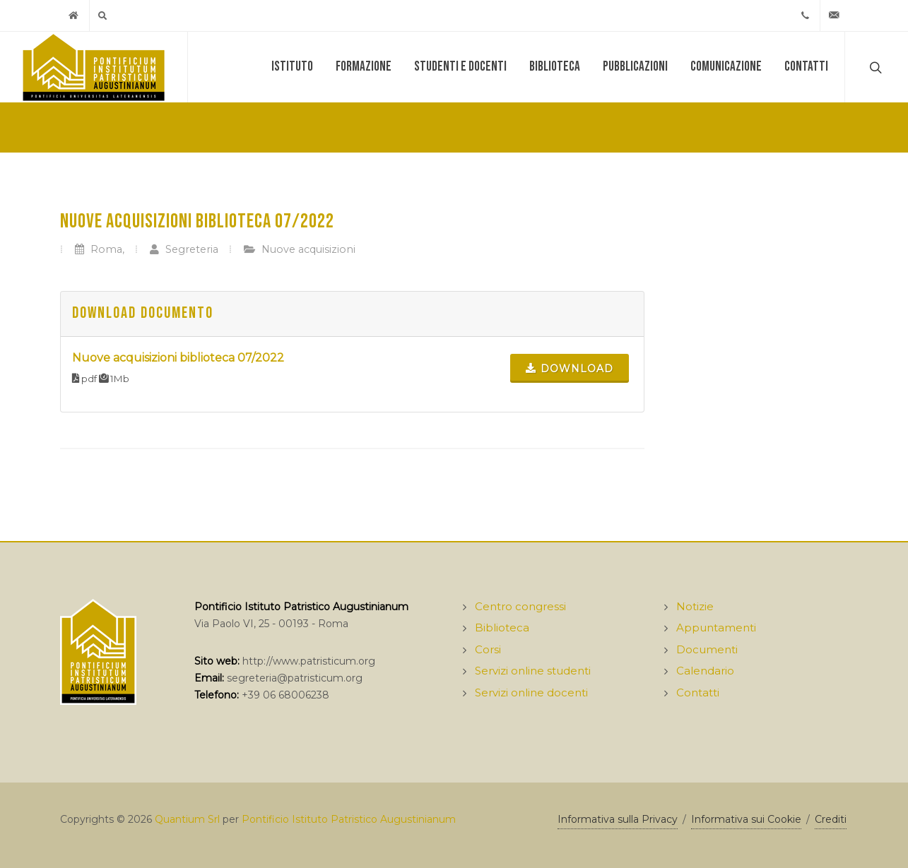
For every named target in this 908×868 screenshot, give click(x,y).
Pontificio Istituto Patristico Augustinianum (349, 819)
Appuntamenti (716, 627)
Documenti (707, 649)
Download (569, 367)
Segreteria (183, 249)
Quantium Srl (187, 819)
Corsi (488, 649)
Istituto (292, 67)
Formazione (363, 67)
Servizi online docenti (531, 692)
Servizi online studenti (533, 670)
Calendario (705, 670)
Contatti (806, 67)
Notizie (695, 606)
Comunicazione (726, 67)
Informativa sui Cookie (746, 819)
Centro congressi (520, 606)
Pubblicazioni (635, 67)
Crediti (831, 819)
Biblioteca (554, 67)
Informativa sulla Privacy (618, 819)
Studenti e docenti (460, 67)
